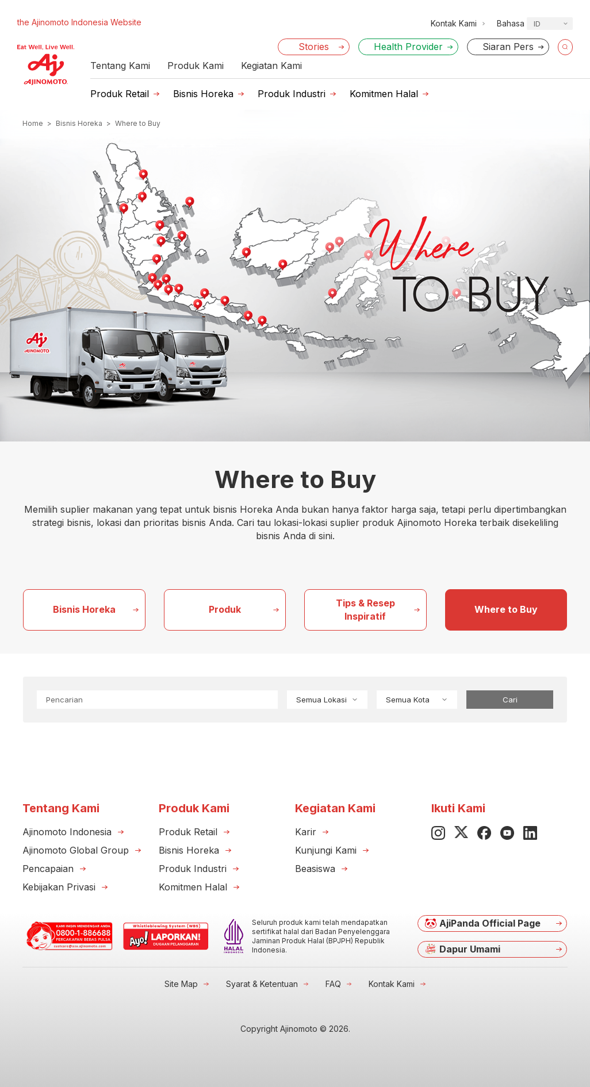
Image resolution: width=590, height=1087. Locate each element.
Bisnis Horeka (203, 93)
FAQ (333, 984)
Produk (225, 609)
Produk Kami (195, 65)
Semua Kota (417, 699)
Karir (305, 832)
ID (537, 23)
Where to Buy (506, 609)
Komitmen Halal (384, 93)
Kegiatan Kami (271, 65)
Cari (510, 699)
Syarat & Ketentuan (262, 984)
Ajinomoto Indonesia (67, 832)
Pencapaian (48, 868)
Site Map (181, 984)
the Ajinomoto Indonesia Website (79, 22)
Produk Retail (119, 93)
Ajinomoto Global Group (75, 850)
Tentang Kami (120, 65)
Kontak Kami (392, 984)
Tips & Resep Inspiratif (365, 609)
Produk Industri (291, 93)
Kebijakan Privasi (58, 887)
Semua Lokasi (327, 699)
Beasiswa (315, 868)
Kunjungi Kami (326, 850)
